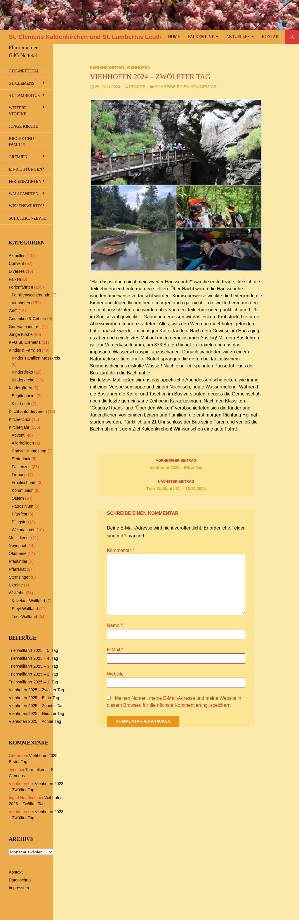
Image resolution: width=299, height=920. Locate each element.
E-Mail (115, 649)
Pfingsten (20, 522)
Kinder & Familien (25, 350)
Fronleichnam (24, 482)
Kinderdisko (22, 372)
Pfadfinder (18, 561)
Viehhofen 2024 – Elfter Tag (176, 463)
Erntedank (21, 458)
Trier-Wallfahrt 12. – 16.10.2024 (176, 484)
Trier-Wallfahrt (24, 616)
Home (174, 36)
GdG (13, 310)
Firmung (19, 474)
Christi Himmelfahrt (29, 451)
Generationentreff (25, 326)
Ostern (18, 498)
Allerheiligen (23, 443)
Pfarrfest (19, 514)
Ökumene (18, 553)
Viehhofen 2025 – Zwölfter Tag (36, 690)
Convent (16, 263)
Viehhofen (138, 67)
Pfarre (137, 86)
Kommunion (23, 490)
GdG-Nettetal (24, 71)
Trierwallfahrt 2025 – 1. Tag (33, 682)
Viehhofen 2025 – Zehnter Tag (36, 705)
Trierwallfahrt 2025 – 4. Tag (33, 658)
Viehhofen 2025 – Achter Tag (35, 721)
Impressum (19, 888)
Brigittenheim (24, 395)
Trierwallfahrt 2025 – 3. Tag (33, 666)
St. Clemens (21, 83)
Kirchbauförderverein (28, 411)
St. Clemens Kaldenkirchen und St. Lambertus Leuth (85, 36)
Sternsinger (19, 577)
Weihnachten (23, 529)
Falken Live (201, 36)
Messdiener (19, 537)
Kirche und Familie (21, 141)
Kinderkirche (23, 380)
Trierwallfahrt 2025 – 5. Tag (33, 650)
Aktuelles (238, 36)
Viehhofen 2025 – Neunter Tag (36, 713)
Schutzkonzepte (27, 218)
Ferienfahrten (107, 67)
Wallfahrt (17, 593)
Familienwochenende (31, 295)
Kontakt (271, 36)
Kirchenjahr (19, 427)
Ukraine (16, 585)
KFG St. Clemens (25, 342)
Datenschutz (20, 880)
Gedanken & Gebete (27, 318)
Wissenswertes (25, 206)
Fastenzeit (21, 466)
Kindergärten (20, 388)
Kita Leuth (21, 403)
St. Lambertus (24, 95)
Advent (18, 435)
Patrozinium (22, 506)
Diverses (17, 271)
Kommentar (120, 550)
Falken (15, 279)
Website (115, 673)
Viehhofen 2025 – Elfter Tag (34, 697)
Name (114, 625)
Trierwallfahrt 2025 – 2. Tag (33, 674)
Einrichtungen (25, 169)
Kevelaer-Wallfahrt (28, 600)
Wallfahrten (24, 194)
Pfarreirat (17, 569)
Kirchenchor (20, 419)
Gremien (18, 157)
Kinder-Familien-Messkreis (36, 358)
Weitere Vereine (18, 111)
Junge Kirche (23, 126)
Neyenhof (17, 545)
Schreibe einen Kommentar (186, 86)
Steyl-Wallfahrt (25, 608)
